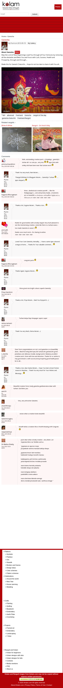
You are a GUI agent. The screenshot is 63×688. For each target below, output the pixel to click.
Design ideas (11, 568)
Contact (49, 685)
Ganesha (28, 115)
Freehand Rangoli (24, 118)
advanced (10, 115)
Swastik (9, 562)
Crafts (7, 601)
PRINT (17, 52)
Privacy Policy (30, 685)
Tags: (3, 115)
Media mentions (12, 663)
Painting (9, 603)
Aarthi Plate (11, 614)
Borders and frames (14, 565)
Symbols (10, 554)
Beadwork (10, 609)
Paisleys (10, 557)
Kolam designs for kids (15, 658)
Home (3, 36)
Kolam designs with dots (15, 655)
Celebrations (9, 576)
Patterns (8, 551)
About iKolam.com (17, 685)
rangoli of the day (39, 115)
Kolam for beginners (14, 652)
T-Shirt (9, 636)
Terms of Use (40, 685)
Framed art (10, 628)
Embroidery (11, 611)
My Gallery (32, 43)
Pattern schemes (13, 573)
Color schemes (12, 570)
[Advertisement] (34, 517)
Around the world (13, 579)
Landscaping (11, 633)
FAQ (8, 666)
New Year (10, 581)
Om (8, 560)
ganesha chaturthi (9, 118)
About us (10, 669)
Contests (10, 661)
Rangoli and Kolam (11, 650)
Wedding (10, 587)
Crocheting (10, 617)
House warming (12, 584)
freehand (19, 115)
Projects (7, 625)
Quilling (9, 606)
